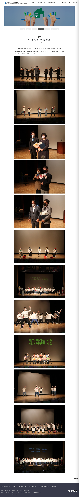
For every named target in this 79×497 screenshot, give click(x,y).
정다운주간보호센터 (33, 486)
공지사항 (28, 29)
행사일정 (22, 29)
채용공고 (34, 29)
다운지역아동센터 (22, 486)
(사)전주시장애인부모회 (5, 486)
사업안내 (15, 486)
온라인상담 (47, 29)
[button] (76, 478)
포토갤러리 (41, 29)
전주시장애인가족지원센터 (44, 486)
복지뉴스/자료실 (55, 29)
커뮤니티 (54, 486)
